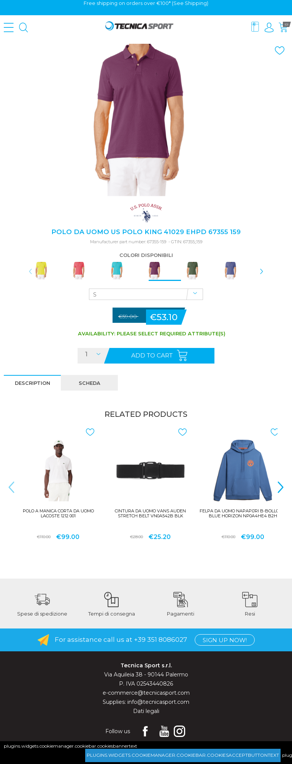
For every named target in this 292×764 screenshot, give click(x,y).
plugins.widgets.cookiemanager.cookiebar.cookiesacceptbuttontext (183, 755)
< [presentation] (30, 271)
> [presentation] (261, 271)
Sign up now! (225, 640)
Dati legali (146, 711)
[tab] (32, 383)
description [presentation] (32, 383)
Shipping (196, 3)
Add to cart (152, 355)
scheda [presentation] (89, 383)
